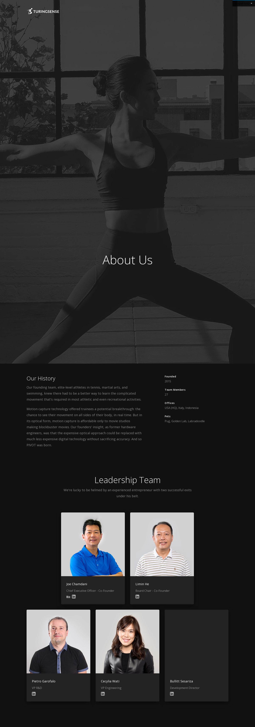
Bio (68, 596)
